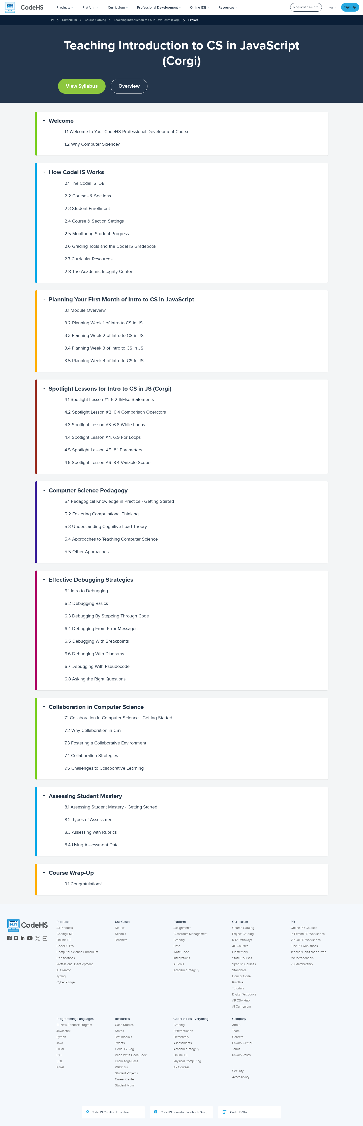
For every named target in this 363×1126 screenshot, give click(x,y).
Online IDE (63, 940)
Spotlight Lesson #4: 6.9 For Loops (103, 437)
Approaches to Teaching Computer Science (111, 539)
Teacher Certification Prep (308, 952)
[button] (65, 7)
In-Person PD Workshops (308, 934)
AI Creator (63, 970)
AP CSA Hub (241, 1000)
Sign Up (350, 7)
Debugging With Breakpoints (97, 641)
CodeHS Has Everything (190, 1019)
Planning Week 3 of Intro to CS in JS (104, 348)
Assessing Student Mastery (85, 796)
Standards (239, 970)
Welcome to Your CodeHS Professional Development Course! (128, 131)
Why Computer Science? (92, 144)
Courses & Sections (88, 196)
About (236, 1025)
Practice (237, 982)
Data (176, 946)
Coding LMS (65, 934)
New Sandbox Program (74, 1025)
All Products (64, 928)
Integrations (181, 958)
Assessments (182, 1043)
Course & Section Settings (94, 221)
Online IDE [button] (199, 8)
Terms (236, 1049)
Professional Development (74, 964)
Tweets (120, 1043)
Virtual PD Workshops (306, 940)
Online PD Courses (304, 928)
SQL (59, 1061)
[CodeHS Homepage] (26, 7)
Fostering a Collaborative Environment (105, 743)
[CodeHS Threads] (44, 939)
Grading (179, 940)
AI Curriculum (241, 1007)
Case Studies (124, 1025)
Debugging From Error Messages (101, 628)
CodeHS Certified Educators (108, 1112)
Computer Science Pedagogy (88, 490)
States (119, 1031)
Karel (60, 1067)
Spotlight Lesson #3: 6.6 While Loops (105, 424)
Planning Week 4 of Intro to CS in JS (104, 360)
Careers (237, 1037)
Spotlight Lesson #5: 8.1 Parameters (103, 450)
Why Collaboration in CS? (93, 730)
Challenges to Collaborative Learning (104, 768)
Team (235, 1031)
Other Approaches (87, 551)
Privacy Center (242, 1043)
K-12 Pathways (242, 940)
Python (61, 1037)
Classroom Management (190, 934)
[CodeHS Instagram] (16, 939)
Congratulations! (83, 884)
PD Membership (302, 964)
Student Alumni (125, 1085)
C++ (59, 1055)
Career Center (125, 1079)
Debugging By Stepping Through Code (107, 616)
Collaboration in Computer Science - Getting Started (118, 718)
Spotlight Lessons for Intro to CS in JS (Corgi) (110, 388)
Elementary (240, 952)
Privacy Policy (241, 1055)
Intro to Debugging (86, 590)
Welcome (61, 120)
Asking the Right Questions (95, 679)
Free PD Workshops (304, 946)
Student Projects (126, 1073)
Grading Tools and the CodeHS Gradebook (110, 246)
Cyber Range (65, 982)
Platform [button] (90, 8)
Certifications (65, 958)
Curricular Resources (88, 259)
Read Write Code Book (131, 1055)
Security (238, 1071)
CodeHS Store (236, 1112)
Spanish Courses (244, 964)
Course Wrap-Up (71, 873)
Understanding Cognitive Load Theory (106, 526)
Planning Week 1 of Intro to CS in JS (104, 323)
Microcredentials (302, 958)
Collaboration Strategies (91, 755)
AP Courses (240, 946)
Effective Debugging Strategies (91, 579)
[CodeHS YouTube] (30, 939)
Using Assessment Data (91, 845)
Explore (193, 20)
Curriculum (69, 20)
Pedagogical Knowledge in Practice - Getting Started (119, 501)
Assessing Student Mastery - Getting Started (111, 807)
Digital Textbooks (244, 994)
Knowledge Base (126, 1061)
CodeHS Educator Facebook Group (181, 1112)
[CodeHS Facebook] (9, 939)
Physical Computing (187, 1061)
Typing (61, 976)
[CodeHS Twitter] (37, 939)
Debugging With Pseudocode (97, 666)
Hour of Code (241, 976)
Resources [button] (228, 8)
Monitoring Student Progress (97, 233)
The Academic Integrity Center (98, 271)
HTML (60, 1049)
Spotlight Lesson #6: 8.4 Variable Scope (107, 462)
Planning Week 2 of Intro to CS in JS (104, 335)
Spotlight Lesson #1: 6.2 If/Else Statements (109, 399)
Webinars (121, 1067)
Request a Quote (306, 7)
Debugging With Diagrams (94, 653)
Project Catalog (243, 934)
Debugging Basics (86, 603)
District (120, 928)
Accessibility (240, 1077)
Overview (129, 86)
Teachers (121, 940)
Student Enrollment (87, 208)
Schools (120, 934)
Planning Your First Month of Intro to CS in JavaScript (121, 299)
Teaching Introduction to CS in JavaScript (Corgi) (147, 20)
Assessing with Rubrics (91, 832)
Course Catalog (95, 20)
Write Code (181, 952)
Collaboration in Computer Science (96, 707)
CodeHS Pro (65, 946)
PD (293, 922)
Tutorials (238, 988)
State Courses (242, 958)
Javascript (63, 1031)
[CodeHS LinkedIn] (22, 939)
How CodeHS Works (76, 172)
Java (59, 1043)
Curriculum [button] (118, 8)
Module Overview (85, 310)
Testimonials (123, 1037)
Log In (332, 7)
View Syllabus (82, 86)
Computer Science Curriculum (77, 952)
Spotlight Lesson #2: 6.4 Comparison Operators (115, 412)
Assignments (182, 928)
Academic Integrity (186, 970)
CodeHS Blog (124, 1049)
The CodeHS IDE (84, 183)
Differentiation (183, 1031)
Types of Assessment (89, 819)
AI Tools (178, 964)
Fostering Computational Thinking (102, 514)
